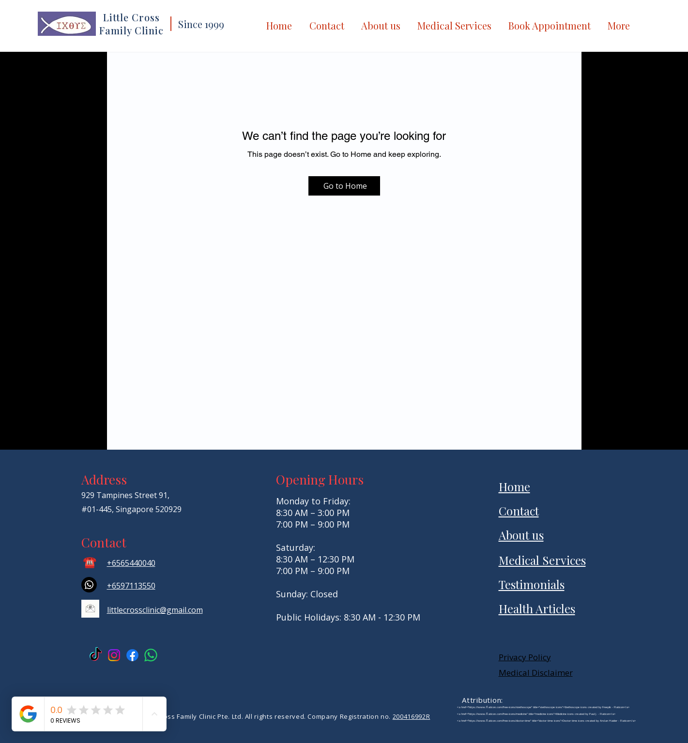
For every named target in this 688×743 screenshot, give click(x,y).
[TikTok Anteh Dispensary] (96, 655)
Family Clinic (131, 30)
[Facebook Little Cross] (132, 655)
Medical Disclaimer (536, 672)
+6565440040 (131, 563)
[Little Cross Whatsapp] (151, 655)
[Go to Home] (344, 186)
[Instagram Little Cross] (114, 655)
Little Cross (131, 17)
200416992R (411, 716)
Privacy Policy (525, 657)
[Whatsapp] (89, 584)
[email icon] (90, 609)
